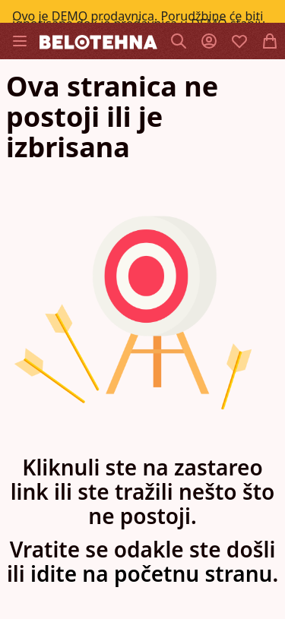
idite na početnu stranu (151, 573)
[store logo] (98, 41)
